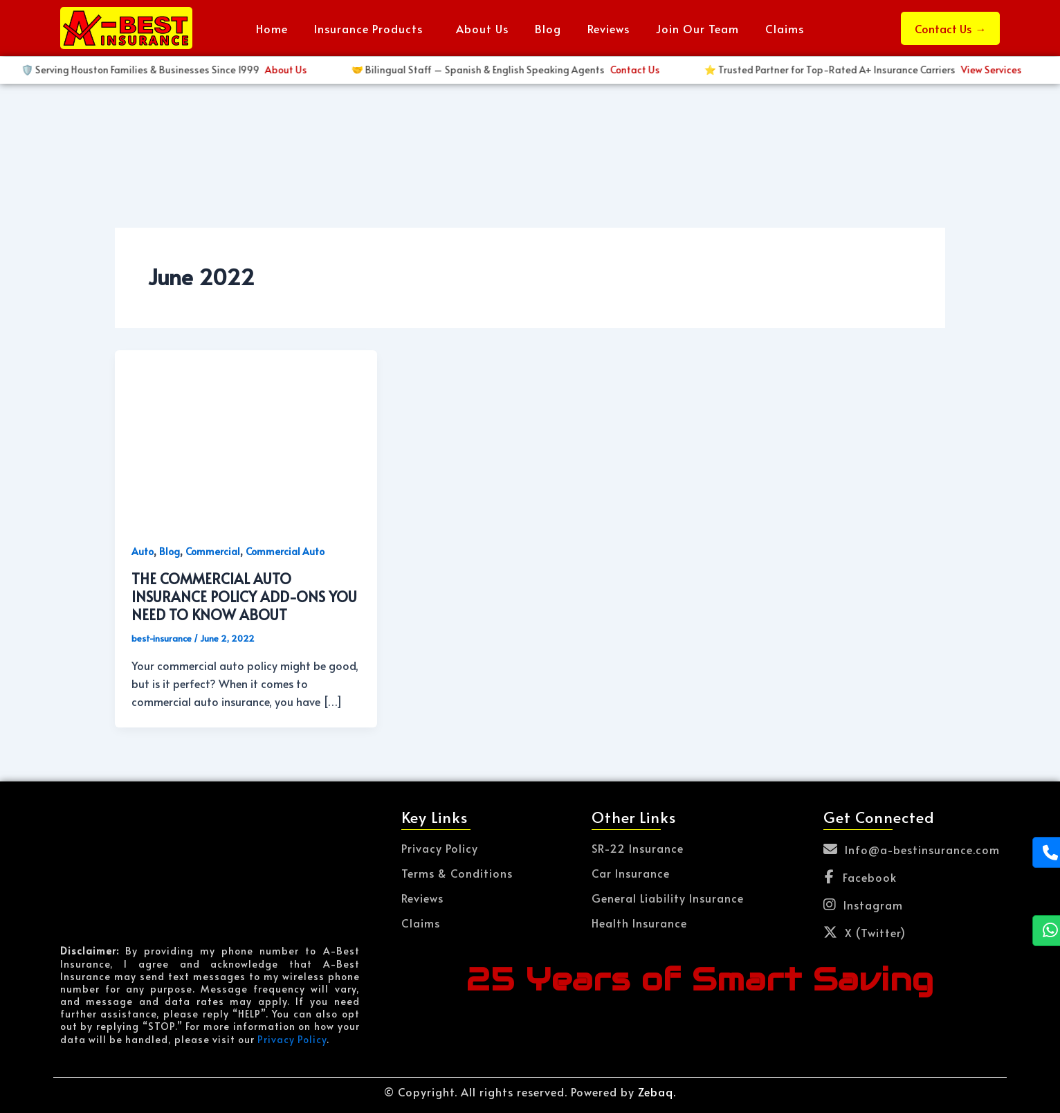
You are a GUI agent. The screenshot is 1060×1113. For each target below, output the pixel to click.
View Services (321, 69)
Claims (784, 28)
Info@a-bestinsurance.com (911, 849)
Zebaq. (657, 1091)
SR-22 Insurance (638, 847)
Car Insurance (631, 872)
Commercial (212, 551)
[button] (371, 28)
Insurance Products (368, 28)
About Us (482, 28)
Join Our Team (697, 28)
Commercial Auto (285, 551)
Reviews (608, 28)
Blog (548, 28)
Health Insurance (639, 922)
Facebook (860, 877)
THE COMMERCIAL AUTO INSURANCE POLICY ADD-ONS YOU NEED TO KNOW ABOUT (244, 596)
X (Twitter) (864, 932)
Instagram (863, 905)
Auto (142, 551)
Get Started (664, 69)
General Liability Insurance (668, 897)
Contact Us (950, 28)
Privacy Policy (292, 1039)
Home (272, 28)
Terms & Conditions (457, 872)
